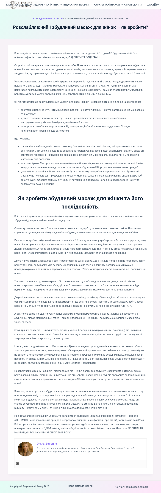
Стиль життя (134, 5)
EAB (35, 19)
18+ (61, 19)
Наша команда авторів (81, 486)
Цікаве (153, 5)
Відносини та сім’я (77, 5)
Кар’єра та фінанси (108, 5)
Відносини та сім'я (48, 19)
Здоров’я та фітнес (47, 5)
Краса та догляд (19, 5)
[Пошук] (155, 4)
